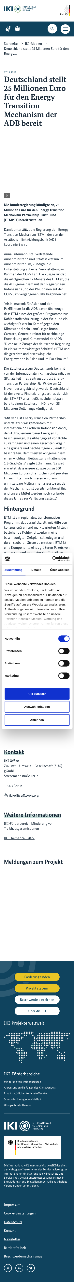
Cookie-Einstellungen (20, 1213)
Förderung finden (37, 977)
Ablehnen (37, 719)
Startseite (11, 43)
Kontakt (10, 1230)
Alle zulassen (36, 693)
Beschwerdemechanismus (23, 1256)
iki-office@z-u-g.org (24, 795)
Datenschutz (13, 1222)
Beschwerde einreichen (37, 999)
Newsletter (12, 1239)
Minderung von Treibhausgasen (22, 1082)
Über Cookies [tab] (59, 569)
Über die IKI (37, 1011)
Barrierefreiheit (15, 1248)
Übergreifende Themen (18, 1105)
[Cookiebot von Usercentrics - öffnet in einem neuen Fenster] (52, 558)
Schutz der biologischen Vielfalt (22, 1099)
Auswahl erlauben (37, 706)
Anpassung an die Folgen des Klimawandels (30, 1087)
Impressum (12, 1204)
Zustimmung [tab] (13, 569)
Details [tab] (36, 569)
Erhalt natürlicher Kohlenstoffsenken (26, 1093)
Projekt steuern (37, 988)
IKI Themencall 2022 (19, 838)
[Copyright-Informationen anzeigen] (7, 195)
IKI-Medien (33, 43)
